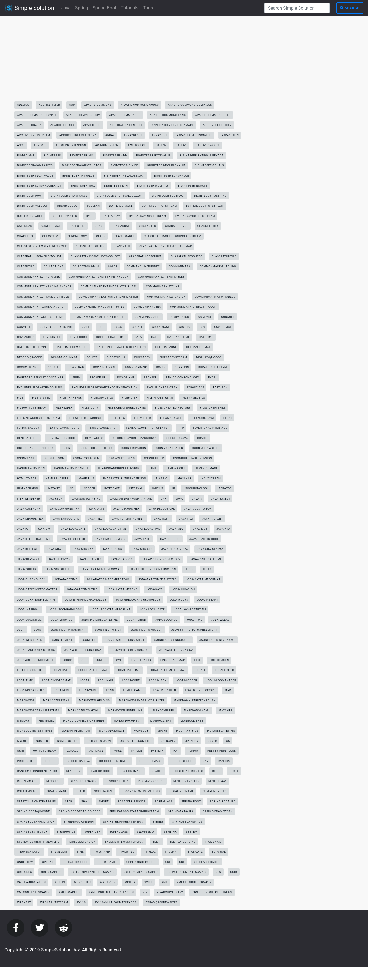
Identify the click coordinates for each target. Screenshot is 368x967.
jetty (207, 569)
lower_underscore (200, 690)
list (197, 660)
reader (157, 771)
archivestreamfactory (77, 135)
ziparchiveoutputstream (212, 892)
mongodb (141, 730)
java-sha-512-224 (174, 549)
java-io (22, 528)
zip (145, 892)
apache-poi (92, 125)
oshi (20, 750)
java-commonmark (64, 508)
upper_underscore (141, 862)
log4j (84, 680)
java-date (96, 508)
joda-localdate (152, 609)
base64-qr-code (208, 145)
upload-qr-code (75, 862)
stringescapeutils (187, 821)
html (152, 468)
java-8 (197, 498)
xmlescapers (69, 892)
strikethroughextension (123, 821)
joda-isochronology (65, 609)
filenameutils (193, 397)
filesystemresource (85, 418)
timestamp (101, 851)
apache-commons (98, 104)
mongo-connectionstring (83, 720)
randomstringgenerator (37, 771)
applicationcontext (126, 125)
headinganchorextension (119, 468)
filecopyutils (102, 397)
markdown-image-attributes (142, 700)
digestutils (116, 357)
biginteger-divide (124, 165)
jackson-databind (86, 498)
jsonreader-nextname (217, 640)
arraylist (159, 135)
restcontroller (186, 781)
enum (76, 377)
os (228, 741)
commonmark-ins (147, 306)
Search (350, 8)
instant (53, 488)
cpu (102, 327)
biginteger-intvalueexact (124, 175)
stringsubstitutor (32, 831)
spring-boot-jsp (223, 801)
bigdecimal (26, 155)
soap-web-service (132, 801)
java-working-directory (161, 559)
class (100, 236)
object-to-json (99, 741)
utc (218, 872)
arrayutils (230, 135)
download (76, 367)
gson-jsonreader (169, 448)
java (179, 498)
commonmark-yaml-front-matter (99, 317)
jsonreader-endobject (172, 640)
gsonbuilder (154, 458)
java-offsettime (73, 539)
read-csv (73, 771)
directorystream (173, 357)
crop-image (161, 327)
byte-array (111, 216)
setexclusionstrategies (36, 801)
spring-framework (218, 811)
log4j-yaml (88, 690)
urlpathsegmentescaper (187, 872)
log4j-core (131, 680)
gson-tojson (54, 458)
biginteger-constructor (81, 165)
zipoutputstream (54, 902)
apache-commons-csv (83, 115)
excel (212, 377)
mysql (22, 741)
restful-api (217, 781)
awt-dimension (106, 145)
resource (54, 781)
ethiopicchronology (182, 377)
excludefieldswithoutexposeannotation (105, 387)
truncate (195, 851)
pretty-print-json (221, 750)
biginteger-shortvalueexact (120, 195)
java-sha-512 (142, 549)
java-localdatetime (111, 528)
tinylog (150, 851)
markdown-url (163, 710)
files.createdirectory (173, 407)
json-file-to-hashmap (67, 629)
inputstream (211, 478)
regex (234, 771)
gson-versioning (122, 458)
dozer (160, 367)
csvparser (25, 337)
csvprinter (52, 337)
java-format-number (128, 518)
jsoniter (89, 640)
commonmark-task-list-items (40, 317)
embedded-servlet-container (40, 377)
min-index (46, 720)
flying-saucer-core (63, 427)
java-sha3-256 (59, 559)
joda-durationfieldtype (36, 599)
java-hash (162, 518)
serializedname (181, 791)
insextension (27, 488)
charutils (25, 236)
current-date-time (110, 337)
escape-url (99, 377)
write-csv (108, 882)
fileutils (118, 418)
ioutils (157, 488)
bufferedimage (121, 205)
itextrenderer (28, 498)
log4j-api (105, 680)
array (110, 135)
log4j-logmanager (221, 680)
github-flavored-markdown (134, 438)
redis (216, 771)
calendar (24, 226)
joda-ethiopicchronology (86, 599)
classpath (122, 246)
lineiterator (141, 660)
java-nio (223, 528)
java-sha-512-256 (210, 549)
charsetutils (208, 226)
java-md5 (200, 528)
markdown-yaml (197, 710)
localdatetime (128, 670)
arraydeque (133, 135)
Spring (81, 8)
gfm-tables (94, 438)
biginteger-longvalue (171, 175)
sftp (68, 801)
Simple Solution (29, 8)
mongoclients (192, 720)
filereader (64, 407)
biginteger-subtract (168, 195)
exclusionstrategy (162, 387)
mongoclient (160, 720)
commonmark (179, 266)
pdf (176, 750)
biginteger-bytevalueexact (202, 155)
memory (23, 720)
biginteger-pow (29, 195)
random (224, 761)
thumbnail (213, 841)
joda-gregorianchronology (138, 599)
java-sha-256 (83, 549)
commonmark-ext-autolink (38, 276)
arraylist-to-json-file (194, 135)
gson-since (26, 458)
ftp (181, 427)
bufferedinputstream (159, 205)
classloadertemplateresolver (42, 246)
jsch (21, 629)
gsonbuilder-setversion (192, 458)
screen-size (103, 791)
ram (206, 761)
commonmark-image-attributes (100, 306)
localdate (61, 670)
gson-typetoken (86, 458)
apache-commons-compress (190, 104)
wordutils (82, 882)
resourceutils (117, 781)
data (138, 337)
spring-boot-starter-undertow (134, 811)
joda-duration (183, 589)
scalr (80, 791)
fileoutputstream (31, 407)
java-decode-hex (126, 508)
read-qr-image (131, 771)
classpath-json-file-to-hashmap (165, 246)
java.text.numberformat (101, 569)
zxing (81, 902)
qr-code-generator (114, 761)
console (228, 317)
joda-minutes (61, 619)
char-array (121, 226)
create (137, 327)
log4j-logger (186, 680)
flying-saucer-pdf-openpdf (148, 427)
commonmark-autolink (217, 266)
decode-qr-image (64, 357)
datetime (206, 337)
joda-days (155, 589)
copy (86, 327)
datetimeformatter (71, 347)
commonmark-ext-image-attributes (109, 286)
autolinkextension (71, 145)
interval (136, 488)
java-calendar (28, 508)
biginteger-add (115, 155)
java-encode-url (66, 518)
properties (26, 761)
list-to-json (219, 660)
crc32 (118, 327)
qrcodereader (182, 761)
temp (157, 841)
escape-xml (125, 377)
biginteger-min (116, 185)
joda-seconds (166, 619)
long (110, 690)
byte (89, 216)
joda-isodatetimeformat (110, 609)
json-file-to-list (108, 629)
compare (205, 317)
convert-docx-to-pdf (56, 327)
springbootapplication (36, 821)
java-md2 (176, 528)
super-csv (92, 831)
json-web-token (29, 640)
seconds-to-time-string (141, 791)
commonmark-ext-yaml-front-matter (108, 296)
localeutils (224, 670)
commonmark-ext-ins (162, 286)
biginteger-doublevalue (166, 165)
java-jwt (45, 528)
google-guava (177, 438)
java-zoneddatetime (206, 559)
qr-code (50, 761)
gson (66, 448)
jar (163, 498)
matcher (225, 710)
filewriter (142, 418)
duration (182, 367)
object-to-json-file (135, 741)
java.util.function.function (153, 569)
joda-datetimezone (122, 589)
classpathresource (187, 256)
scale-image (57, 791)
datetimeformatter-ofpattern (121, 347)
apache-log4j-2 (29, 125)
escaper (150, 377)
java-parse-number (110, 539)
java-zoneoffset (58, 569)
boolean (93, 205)
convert (23, 327)
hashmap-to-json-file (71, 468)
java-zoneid (26, 569)
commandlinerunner (143, 266)
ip (173, 488)
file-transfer (71, 397)
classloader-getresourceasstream (172, 236)
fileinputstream (160, 397)
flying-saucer (28, 427)
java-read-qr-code (204, 539)
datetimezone (166, 347)
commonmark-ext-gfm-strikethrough (99, 276)
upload (48, 862)
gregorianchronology (35, 448)
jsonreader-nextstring (36, 650)
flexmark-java (202, 418)
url (182, 862)
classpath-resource (145, 256)
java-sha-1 (55, 549)
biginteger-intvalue (78, 175)
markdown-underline (125, 710)
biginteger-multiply (153, 185)
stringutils (65, 831)
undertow (25, 862)
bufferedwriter (64, 216)
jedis (189, 569)
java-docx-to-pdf (198, 508)
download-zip (136, 367)
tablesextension (82, 841)
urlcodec (24, 872)
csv (202, 327)
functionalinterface (210, 427)
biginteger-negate (192, 185)
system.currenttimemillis (38, 841)
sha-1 (85, 801)
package (72, 750)
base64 (181, 145)
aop (72, 104)
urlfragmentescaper (141, 872)
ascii (21, 145)
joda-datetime (65, 579)
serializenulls (215, 791)
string (158, 821)
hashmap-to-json (31, 468)
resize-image (27, 781)
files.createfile (213, 407)
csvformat (223, 327)
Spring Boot (104, 8)
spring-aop (163, 801)
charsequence (176, 226)
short (104, 801)
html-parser (176, 468)
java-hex (186, 518)
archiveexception (217, 125)
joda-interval (28, 609)
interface (112, 488)
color (112, 266)
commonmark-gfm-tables (215, 296)
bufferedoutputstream (205, 205)
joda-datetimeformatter (37, 589)
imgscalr (184, 478)
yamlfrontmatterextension (111, 892)
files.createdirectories (126, 407)
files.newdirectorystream (38, 418)
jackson (56, 498)
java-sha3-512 (122, 559)
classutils (25, 266)
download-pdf (104, 367)
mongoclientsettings (34, 730)
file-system (41, 397)
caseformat (51, 226)
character (147, 226)
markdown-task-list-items (38, 710)
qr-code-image (150, 761)
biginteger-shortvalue (69, 195)
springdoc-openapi (79, 821)
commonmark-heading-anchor (41, 306)
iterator (225, 488)
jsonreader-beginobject (124, 640)
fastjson (220, 387)
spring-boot (191, 801)
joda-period (136, 619)
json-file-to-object (146, 629)
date (154, 337)
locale (200, 670)
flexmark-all (170, 418)
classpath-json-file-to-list (39, 256)
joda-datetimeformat (203, 579)
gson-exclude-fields (95, 448)
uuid (233, 872)
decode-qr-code (29, 357)
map (228, 690)
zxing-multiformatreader (115, 902)
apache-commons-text (213, 115)
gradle (202, 438)
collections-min (86, 266)
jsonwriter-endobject (35, 660)
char (99, 226)
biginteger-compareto (35, 165)
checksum (50, 236)
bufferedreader (30, 216)
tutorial (219, 851)
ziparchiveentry (170, 892)
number (42, 741)
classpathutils (224, 256)
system (191, 831)
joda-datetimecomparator (108, 579)
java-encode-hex (30, 518)
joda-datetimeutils (82, 589)
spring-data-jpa (181, 811)
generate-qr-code (62, 438)
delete (92, 357)
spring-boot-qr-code (33, 811)
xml (164, 882)
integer (89, 488)
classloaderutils (90, 246)
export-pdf (195, 387)
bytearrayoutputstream (195, 216)
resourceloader (83, 781)
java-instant (212, 518)
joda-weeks (220, 619)
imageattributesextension (124, 478)
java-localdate (73, 528)
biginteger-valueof (32, 205)
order (212, 741)
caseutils (77, 226)
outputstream (44, 750)
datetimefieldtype (32, 347)
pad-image (96, 750)
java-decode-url (162, 508)
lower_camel (133, 690)
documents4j (27, 367)
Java (66, 8)
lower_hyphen (164, 690)
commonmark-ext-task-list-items (43, 296)
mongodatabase (112, 730)
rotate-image (27, 791)
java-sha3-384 (90, 559)
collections (53, 266)
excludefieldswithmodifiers (40, 387)
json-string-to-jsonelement (194, 629)
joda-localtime (29, 619)
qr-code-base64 (78, 761)
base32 (161, 145)
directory (142, 357)
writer (129, 882)
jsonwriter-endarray (176, 650)
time (80, 851)
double (53, 367)
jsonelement (62, 640)
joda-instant (207, 599)
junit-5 (101, 660)
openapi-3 (168, 741)
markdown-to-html (83, 710)
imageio (161, 478)
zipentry (24, 902)
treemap (172, 851)
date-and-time (178, 337)
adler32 (23, 104)
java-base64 (220, 498)
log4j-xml (62, 690)
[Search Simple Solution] (297, 8)
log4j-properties (31, 690)
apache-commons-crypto (37, 115)
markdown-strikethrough (195, 700)
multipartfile (187, 730)
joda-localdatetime (190, 609)
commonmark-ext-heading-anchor (44, 286)
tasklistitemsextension (124, 841)
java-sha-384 (113, 549)
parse (117, 750)
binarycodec (67, 205)
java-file (95, 518)
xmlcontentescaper (33, 892)
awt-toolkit (137, 145)
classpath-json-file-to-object (95, 256)
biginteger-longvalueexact (39, 185)
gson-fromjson (133, 448)
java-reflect (27, 549)
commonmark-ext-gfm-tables (161, 276)
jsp (84, 660)
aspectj (40, 145)
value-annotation (31, 882)
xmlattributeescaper (194, 882)
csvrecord (78, 337)
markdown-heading (94, 700)
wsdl (148, 882)
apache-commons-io (125, 115)
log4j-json (158, 680)
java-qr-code (170, 539)
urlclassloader (207, 862)
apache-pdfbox (62, 125)
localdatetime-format (168, 670)
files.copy (90, 407)
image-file (86, 478)
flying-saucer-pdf (102, 427)
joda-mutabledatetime (99, 619)
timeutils (126, 851)
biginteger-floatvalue (35, 175)
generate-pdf (27, 438)
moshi (162, 730)
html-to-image (206, 468)
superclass (118, 831)
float (227, 418)
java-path (142, 539)
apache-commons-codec (140, 104)
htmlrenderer (57, 478)
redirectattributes (187, 771)
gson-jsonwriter (206, 448)
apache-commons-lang (168, 115)
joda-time (194, 619)
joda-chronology (31, 579)
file (20, 397)
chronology (77, 236)
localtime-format (56, 680)
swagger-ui (146, 831)
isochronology (196, 488)
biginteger (52, 155)
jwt (119, 660)
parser (136, 750)
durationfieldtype (213, 367)
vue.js (60, 882)
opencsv (191, 741)
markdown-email (56, 700)
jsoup (67, 660)
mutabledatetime (221, 730)
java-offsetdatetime (34, 539)
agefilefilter (49, 104)
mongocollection (75, 730)
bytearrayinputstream (147, 216)
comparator (179, 317)
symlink (170, 831)
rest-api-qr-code (151, 781)
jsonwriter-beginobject (130, 650)
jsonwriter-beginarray (83, 650)
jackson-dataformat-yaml (131, 498)
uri (167, 862)
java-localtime (148, 528)
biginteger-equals (209, 165)
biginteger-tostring (210, 195)
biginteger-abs (82, 155)
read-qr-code (100, 771)
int (71, 488)
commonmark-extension (166, 296)
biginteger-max (82, 185)
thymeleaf (59, 851)
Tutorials (129, 8)
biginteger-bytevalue (153, 155)
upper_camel (107, 862)
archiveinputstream (33, 135)
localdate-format (93, 670)
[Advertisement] (129, 60)
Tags (148, 8)
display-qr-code (209, 357)
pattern (157, 750)
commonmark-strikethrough (193, 306)
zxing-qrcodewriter (162, 902)
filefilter (130, 397)
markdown (25, 700)
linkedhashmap (172, 660)
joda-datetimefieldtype (157, 579)
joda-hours (179, 599)
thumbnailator (29, 851)
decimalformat (198, 347)
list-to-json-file (30, 670)
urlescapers (51, 872)
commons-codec (147, 317)
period (193, 750)
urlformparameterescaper (93, 872)
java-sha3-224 (28, 559)
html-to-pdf (26, 478)
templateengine (182, 841)
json (38, 629)
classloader (125, 236)
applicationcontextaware (172, 125)
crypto (185, 327)
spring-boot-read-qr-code (79, 811)
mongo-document (127, 720)
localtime (25, 680)
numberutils (67, 741)
